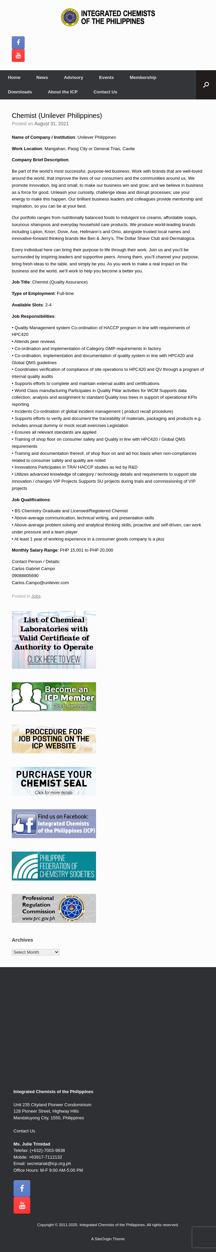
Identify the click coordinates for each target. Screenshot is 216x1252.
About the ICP (63, 91)
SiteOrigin (103, 1239)
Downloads (20, 91)
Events (106, 77)
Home (14, 77)
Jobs (35, 596)
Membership (143, 77)
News (42, 77)
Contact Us (105, 91)
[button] (206, 84)
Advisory (73, 77)
